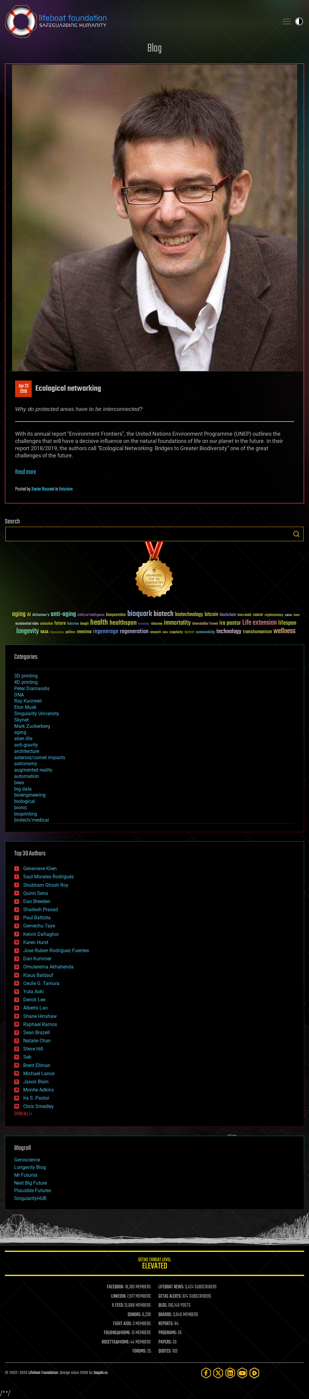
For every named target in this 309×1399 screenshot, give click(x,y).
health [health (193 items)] (99, 622)
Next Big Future (30, 1183)
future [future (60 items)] (60, 623)
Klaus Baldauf (38, 975)
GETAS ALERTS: (170, 1296)
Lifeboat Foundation (43, 1372)
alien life (23, 738)
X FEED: (117, 1305)
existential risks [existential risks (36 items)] (27, 624)
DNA (19, 695)
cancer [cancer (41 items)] (258, 615)
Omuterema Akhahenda (48, 967)
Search (296, 534)
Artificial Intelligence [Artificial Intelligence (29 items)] (91, 615)
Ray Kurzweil (28, 701)
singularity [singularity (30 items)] (176, 632)
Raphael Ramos (40, 1024)
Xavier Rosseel (42, 489)
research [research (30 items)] (155, 632)
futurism (66, 489)
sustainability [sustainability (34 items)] (205, 632)
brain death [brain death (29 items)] (244, 615)
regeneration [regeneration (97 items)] (134, 631)
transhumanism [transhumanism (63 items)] (257, 632)
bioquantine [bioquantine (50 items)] (116, 614)
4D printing (26, 682)
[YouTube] (242, 1373)
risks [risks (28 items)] (165, 632)
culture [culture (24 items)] (288, 615)
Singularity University (36, 713)
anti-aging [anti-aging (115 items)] (63, 614)
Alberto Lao (35, 1008)
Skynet (21, 720)
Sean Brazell (36, 1032)
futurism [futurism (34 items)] (73, 624)
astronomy (25, 763)
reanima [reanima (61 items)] (84, 632)
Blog (154, 48)
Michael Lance (38, 1073)
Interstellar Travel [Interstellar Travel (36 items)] (205, 624)
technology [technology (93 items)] (228, 631)
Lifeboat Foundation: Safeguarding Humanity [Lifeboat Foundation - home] (139, 21)
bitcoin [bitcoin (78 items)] (211, 614)
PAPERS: (165, 1342)
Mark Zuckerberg (32, 726)
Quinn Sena (35, 893)
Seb (27, 1057)
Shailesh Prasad (40, 909)
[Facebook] (206, 1373)
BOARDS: (165, 1315)
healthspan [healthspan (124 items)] (123, 623)
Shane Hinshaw (40, 1016)
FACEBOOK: (115, 1287)
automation (26, 776)
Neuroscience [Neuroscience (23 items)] (57, 632)
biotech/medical (31, 820)
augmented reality (33, 770)
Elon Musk (25, 707)
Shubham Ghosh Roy (45, 885)
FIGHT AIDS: (122, 1324)
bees (19, 782)
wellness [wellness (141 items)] (284, 631)
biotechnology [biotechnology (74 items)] (189, 614)
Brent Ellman (36, 1065)
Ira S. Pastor (36, 1098)
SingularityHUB (30, 1198)
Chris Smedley (38, 1106)
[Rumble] (254, 1373)
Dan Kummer (37, 959)
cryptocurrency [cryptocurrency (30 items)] (274, 615)
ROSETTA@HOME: (115, 1342)
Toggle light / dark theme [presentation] (299, 21)
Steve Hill (33, 1049)
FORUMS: (139, 1351)
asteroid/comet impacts (39, 757)
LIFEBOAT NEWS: (171, 1287)
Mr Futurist (25, 1175)
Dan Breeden (36, 901)
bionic (20, 807)
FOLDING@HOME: (117, 1333)
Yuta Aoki (33, 991)
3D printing (26, 676)
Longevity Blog (30, 1167)
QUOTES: (164, 1351)
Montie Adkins (38, 1090)
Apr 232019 (23, 389)
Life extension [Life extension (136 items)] (259, 623)
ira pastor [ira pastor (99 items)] (230, 623)
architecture (26, 751)
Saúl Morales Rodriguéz (48, 877)
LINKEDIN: (118, 1296)
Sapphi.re (100, 1372)
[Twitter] (218, 1373)
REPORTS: (166, 1324)
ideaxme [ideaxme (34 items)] (156, 624)
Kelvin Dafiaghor (41, 934)
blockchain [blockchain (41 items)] (228, 615)
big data (23, 789)
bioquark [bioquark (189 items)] (139, 614)
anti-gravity (26, 745)
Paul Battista (37, 918)
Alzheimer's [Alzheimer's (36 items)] (40, 615)
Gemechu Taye (39, 926)
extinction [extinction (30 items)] (46, 624)
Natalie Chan (37, 1041)
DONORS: (134, 1315)
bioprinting (25, 814)
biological (24, 801)
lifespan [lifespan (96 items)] (287, 623)
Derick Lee (34, 1000)
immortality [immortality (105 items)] (177, 623)
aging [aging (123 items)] (19, 614)
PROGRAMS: (167, 1333)
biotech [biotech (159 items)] (164, 614)
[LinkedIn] (230, 1373)
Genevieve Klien (40, 868)
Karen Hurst (35, 942)
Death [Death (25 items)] (297, 615)
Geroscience (27, 1160)
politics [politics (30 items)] (70, 632)
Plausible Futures (32, 1190)
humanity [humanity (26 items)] (143, 624)
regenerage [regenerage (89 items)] (105, 631)
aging (20, 732)
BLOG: (162, 1305)
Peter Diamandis (31, 688)
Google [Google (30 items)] (84, 624)
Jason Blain (36, 1082)
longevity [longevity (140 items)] (27, 631)
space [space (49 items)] (189, 631)
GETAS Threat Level (154, 1264)
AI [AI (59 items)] (29, 615)
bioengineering (30, 795)
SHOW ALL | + (23, 1114)
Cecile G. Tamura (41, 983)
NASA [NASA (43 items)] (44, 632)
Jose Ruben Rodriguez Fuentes (56, 950)
